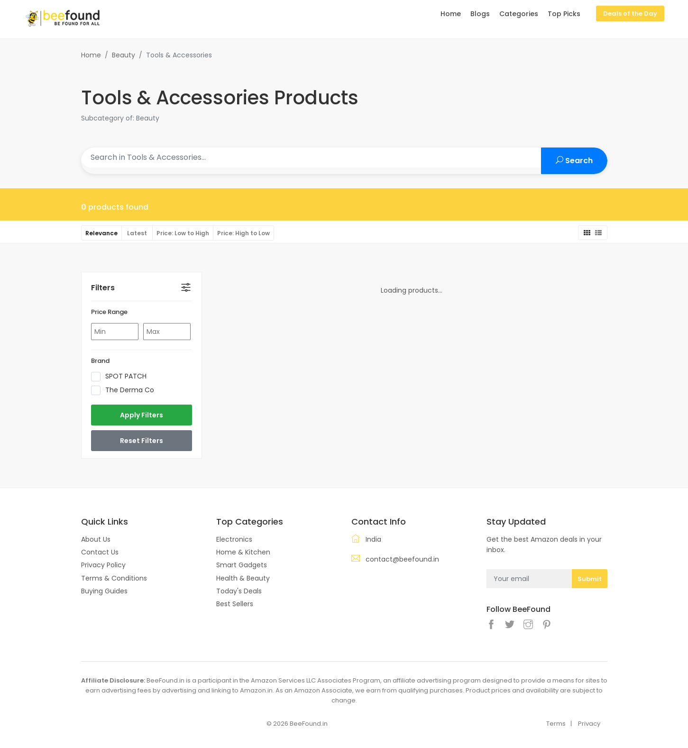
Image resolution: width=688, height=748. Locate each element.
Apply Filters (141, 415)
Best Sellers (234, 604)
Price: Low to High (182, 233)
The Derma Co (125, 390)
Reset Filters (141, 440)
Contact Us (100, 552)
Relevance (101, 233)
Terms (556, 723)
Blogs (480, 13)
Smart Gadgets (241, 565)
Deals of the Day (630, 13)
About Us (95, 539)
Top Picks (564, 13)
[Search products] (311, 158)
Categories (518, 13)
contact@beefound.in (402, 559)
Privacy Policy (103, 565)
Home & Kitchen (243, 552)
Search (574, 160)
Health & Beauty (243, 578)
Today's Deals (239, 591)
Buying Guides (104, 591)
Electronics (234, 539)
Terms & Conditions (114, 578)
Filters (103, 287)
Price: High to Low (243, 233)
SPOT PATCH (122, 376)
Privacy (589, 723)
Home (91, 55)
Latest (137, 233)
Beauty (123, 55)
